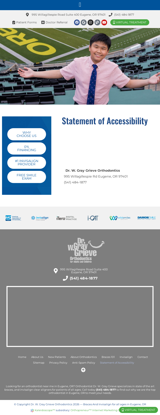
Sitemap (38, 362)
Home (22, 357)
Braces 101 (108, 357)
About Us (37, 357)
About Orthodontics (84, 357)
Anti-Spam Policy (83, 362)
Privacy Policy (58, 362)
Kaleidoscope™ (45, 410)
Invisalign (126, 357)
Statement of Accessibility (117, 362)
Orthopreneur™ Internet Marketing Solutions (100, 410)
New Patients (57, 357)
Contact (142, 357)
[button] (80, 4)
